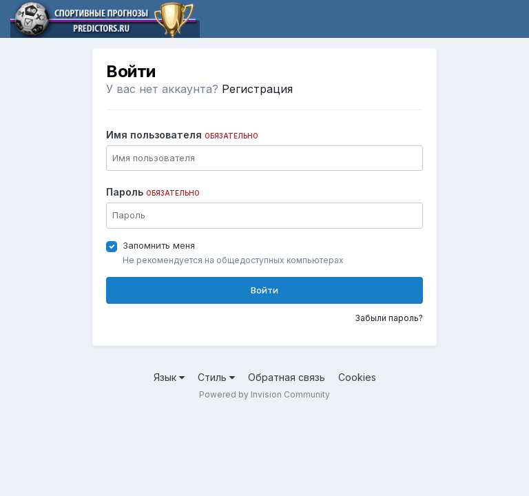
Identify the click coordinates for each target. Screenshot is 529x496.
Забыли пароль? (389, 318)
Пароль (153, 192)
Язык (169, 377)
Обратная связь (286, 377)
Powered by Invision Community (264, 394)
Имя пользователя (182, 135)
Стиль (216, 377)
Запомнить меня (159, 245)
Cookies (357, 377)
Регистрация (257, 89)
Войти (264, 290)
